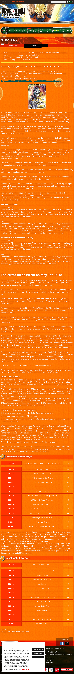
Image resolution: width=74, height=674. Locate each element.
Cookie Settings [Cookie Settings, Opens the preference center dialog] (38, 657)
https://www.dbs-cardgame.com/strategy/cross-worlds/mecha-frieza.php (31, 81)
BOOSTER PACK (36, 45)
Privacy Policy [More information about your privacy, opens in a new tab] (25, 669)
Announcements (9, 45)
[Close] (42, 645)
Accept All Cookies (38, 649)
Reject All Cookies (38, 653)
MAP (70, 1)
